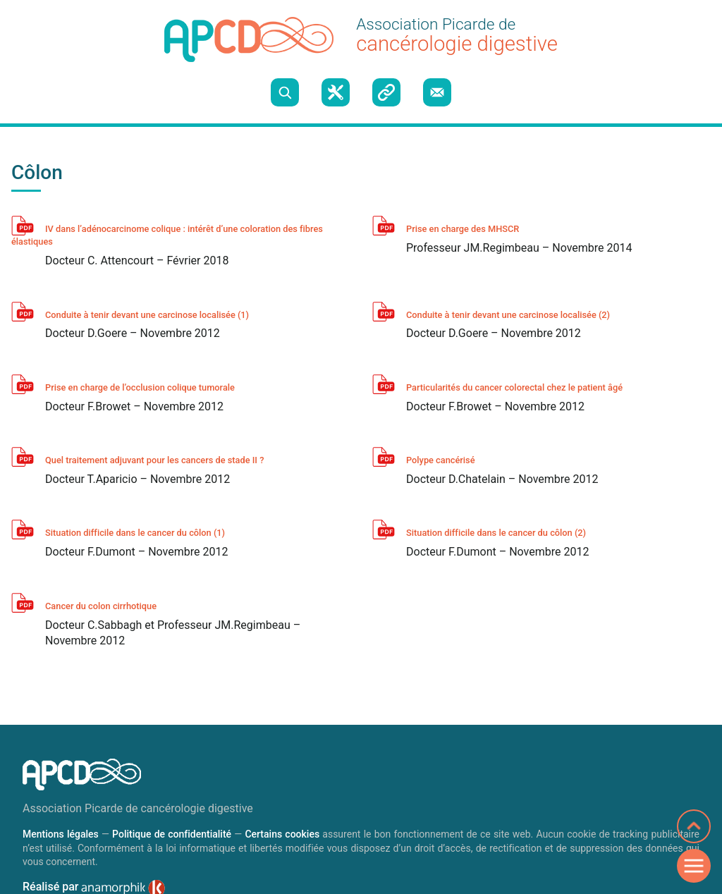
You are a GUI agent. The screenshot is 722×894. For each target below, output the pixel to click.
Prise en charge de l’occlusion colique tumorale (140, 387)
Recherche (285, 92)
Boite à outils (336, 92)
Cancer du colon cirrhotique (101, 606)
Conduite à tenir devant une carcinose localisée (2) (508, 315)
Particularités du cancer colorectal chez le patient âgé (514, 387)
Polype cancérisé (440, 460)
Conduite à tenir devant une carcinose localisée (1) (147, 315)
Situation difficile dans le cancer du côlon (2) (496, 532)
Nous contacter (437, 92)
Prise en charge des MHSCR (462, 228)
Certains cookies (282, 834)
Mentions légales (61, 834)
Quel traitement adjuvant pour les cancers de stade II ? (154, 460)
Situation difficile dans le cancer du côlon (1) (135, 532)
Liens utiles (386, 92)
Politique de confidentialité (171, 834)
